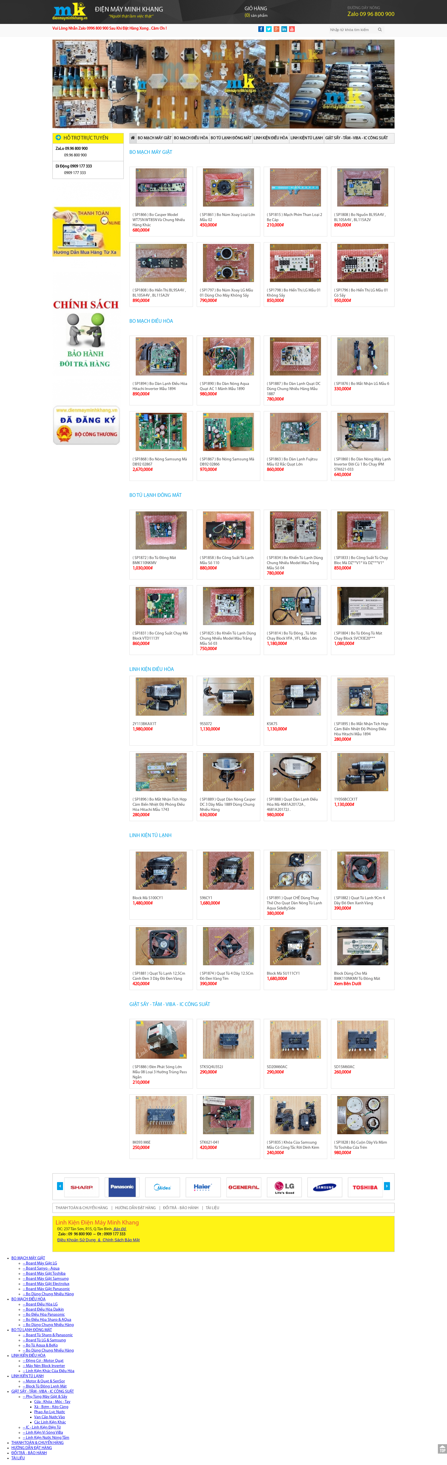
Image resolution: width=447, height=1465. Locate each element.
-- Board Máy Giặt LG (40, 1263)
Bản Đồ (120, 1229)
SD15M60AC (344, 1067)
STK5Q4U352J (211, 1067)
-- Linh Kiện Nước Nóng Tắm (46, 1438)
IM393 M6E (142, 1142)
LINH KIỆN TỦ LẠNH (306, 138)
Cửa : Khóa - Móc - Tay (52, 1402)
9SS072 (206, 724)
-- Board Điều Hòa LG (40, 1304)
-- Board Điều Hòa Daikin (43, 1309)
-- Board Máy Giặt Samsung (46, 1279)
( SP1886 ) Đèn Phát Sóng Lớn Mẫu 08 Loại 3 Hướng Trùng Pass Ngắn (160, 1072)
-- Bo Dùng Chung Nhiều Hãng (48, 1294)
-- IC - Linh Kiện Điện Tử (42, 1427)
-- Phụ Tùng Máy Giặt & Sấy (45, 1397)
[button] (60, 1186)
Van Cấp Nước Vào (49, 1417)
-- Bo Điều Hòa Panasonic (44, 1315)
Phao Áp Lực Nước (49, 1412)
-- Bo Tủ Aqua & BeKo (40, 1345)
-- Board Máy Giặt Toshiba (44, 1274)
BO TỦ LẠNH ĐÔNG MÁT (231, 138)
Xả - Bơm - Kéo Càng (51, 1407)
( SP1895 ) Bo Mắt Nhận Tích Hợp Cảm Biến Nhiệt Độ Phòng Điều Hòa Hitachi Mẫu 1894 (361, 729)
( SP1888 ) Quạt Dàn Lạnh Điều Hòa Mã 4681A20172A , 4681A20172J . (292, 804)
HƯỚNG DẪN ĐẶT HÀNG (135, 1208)
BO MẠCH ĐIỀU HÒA (191, 138)
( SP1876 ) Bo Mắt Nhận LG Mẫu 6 (361, 384)
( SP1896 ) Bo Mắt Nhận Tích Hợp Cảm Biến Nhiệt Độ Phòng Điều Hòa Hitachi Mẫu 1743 (160, 804)
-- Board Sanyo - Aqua (41, 1268)
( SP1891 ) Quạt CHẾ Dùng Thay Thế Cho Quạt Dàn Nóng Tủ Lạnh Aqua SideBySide (294, 903)
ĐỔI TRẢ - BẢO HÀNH (180, 1208)
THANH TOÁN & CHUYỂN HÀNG (82, 1208)
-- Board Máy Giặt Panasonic (46, 1289)
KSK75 (272, 724)
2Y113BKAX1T (144, 724)
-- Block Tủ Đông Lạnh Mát (45, 1386)
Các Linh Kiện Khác (50, 1422)
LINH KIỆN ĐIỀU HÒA (271, 138)
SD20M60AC (277, 1067)
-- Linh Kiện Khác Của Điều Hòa (48, 1371)
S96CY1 (206, 898)
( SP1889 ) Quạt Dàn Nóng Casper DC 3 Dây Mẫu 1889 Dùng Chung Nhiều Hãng (228, 804)
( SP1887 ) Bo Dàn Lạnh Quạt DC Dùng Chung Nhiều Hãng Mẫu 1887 (293, 389)
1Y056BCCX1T (345, 799)
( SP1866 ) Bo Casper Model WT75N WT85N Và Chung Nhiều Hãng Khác (159, 220)
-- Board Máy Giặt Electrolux (46, 1284)
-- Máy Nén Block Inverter (44, 1366)
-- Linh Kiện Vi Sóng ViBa (43, 1433)
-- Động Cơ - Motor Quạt (43, 1361)
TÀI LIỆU (212, 1208)
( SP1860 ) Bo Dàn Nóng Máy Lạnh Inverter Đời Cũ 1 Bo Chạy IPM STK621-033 (362, 464)
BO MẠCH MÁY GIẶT (154, 138)
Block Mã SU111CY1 (283, 974)
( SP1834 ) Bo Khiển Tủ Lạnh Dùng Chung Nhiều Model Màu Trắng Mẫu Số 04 (295, 563)
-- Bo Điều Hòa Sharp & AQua (47, 1320)
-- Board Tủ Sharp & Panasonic (48, 1335)
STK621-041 (209, 1142)
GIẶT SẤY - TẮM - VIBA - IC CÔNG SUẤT (356, 138)
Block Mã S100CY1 (148, 898)
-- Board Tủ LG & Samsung (44, 1340)
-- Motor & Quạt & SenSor (44, 1381)
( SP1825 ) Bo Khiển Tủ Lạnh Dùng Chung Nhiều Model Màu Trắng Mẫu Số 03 (228, 638)
